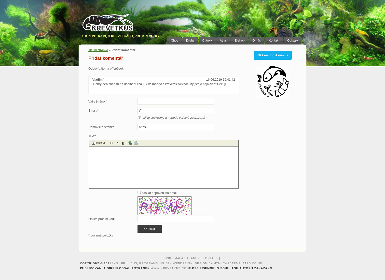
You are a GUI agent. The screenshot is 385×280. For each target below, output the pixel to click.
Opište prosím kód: (101, 219)
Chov (174, 40)
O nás (256, 40)
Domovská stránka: (101, 127)
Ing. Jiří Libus (124, 263)
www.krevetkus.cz (168, 268)
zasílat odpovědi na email (157, 193)
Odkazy (292, 40)
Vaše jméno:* (97, 101)
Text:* (92, 136)
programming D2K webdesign (166, 263)
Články (207, 40)
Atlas (223, 40)
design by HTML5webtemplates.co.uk (228, 263)
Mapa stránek (187, 258)
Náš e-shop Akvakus (273, 55)
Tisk (167, 258)
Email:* (93, 110)
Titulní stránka (98, 50)
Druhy (190, 40)
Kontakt (274, 40)
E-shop (240, 40)
